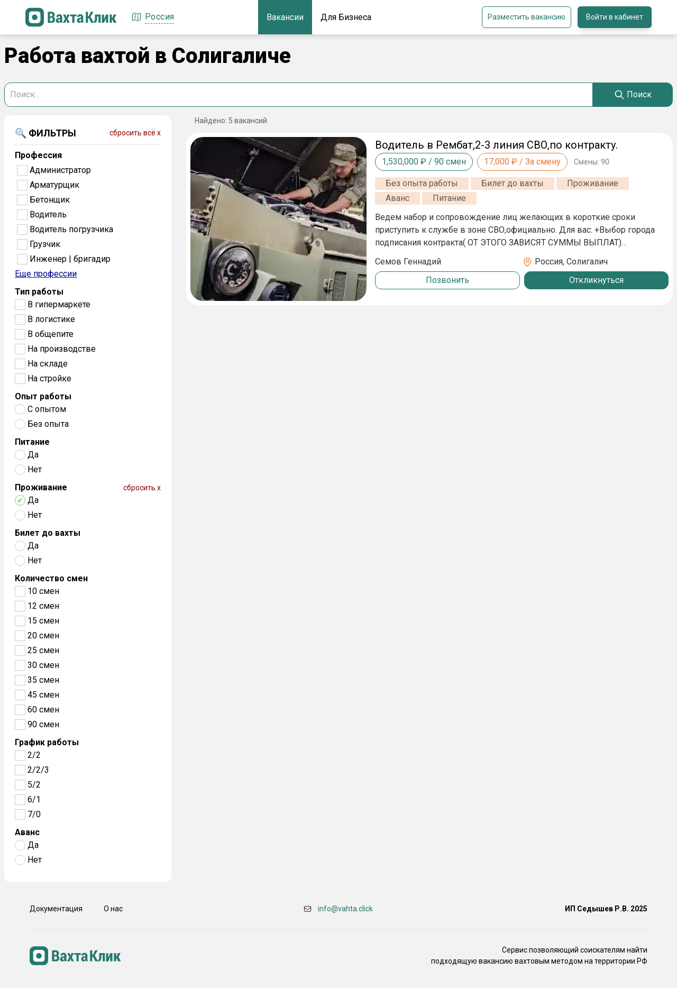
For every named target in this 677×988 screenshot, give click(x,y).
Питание (32, 442)
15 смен (43, 621)
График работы (47, 742)
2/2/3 (38, 770)
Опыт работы (43, 396)
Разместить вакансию (526, 17)
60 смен (43, 710)
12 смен (43, 606)
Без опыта (48, 424)
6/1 (34, 799)
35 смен (43, 680)
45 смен (43, 695)
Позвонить (447, 280)
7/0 (34, 814)
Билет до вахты (47, 533)
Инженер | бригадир (70, 259)
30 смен (43, 665)
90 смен (43, 724)
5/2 (34, 785)
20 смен (43, 635)
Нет (35, 469)
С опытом (47, 409)
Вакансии (285, 17)
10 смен (43, 591)
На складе (48, 364)
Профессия (38, 155)
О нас (113, 908)
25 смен (43, 650)
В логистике (51, 319)
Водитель (48, 214)
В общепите (51, 334)
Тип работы (39, 292)
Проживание (41, 487)
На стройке (49, 378)
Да (33, 455)
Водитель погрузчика (71, 229)
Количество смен (51, 578)
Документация (56, 908)
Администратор (60, 170)
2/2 (34, 755)
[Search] (633, 95)
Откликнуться (596, 280)
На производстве (62, 349)
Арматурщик (54, 185)
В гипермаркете (59, 304)
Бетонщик (50, 200)
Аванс (27, 832)
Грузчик (45, 244)
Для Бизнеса (346, 17)
